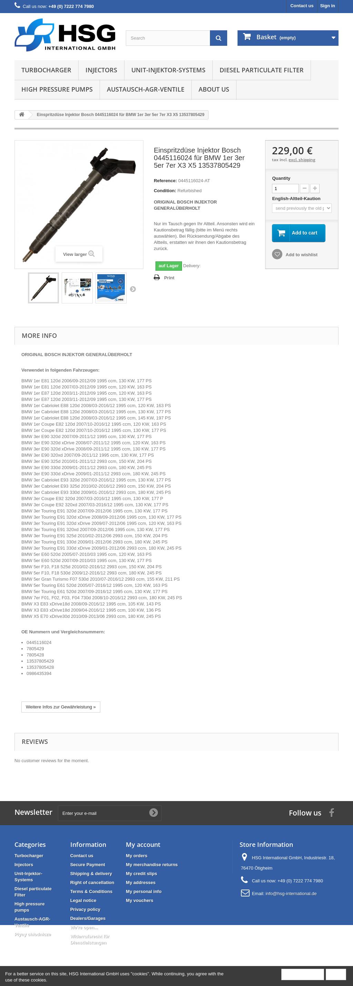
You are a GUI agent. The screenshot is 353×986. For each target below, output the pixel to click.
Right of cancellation (92, 882)
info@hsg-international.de (290, 893)
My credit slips (141, 873)
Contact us (301, 5)
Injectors (101, 70)
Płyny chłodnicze (32, 934)
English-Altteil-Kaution (297, 198)
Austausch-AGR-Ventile (145, 89)
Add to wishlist (300, 254)
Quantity (281, 178)
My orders (136, 855)
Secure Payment (87, 864)
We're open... (84, 927)
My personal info (143, 891)
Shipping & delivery (91, 873)
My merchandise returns (152, 864)
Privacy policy (85, 909)
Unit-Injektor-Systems (168, 70)
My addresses (140, 882)
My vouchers (139, 900)
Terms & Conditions (91, 891)
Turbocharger (46, 70)
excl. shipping (302, 160)
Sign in (327, 5)
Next (132, 289)
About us (214, 89)
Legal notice (83, 900)
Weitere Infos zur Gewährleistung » (61, 706)
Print (169, 277)
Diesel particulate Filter (262, 70)
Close (336, 974)
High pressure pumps (57, 89)
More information (303, 974)
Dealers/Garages (88, 918)
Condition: (165, 190)
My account (143, 844)
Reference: (165, 180)
